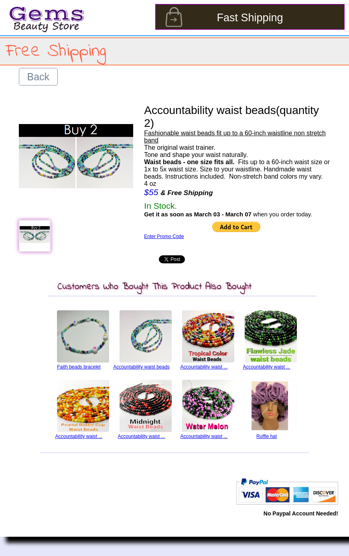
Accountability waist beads (141, 367)
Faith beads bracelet (79, 367)
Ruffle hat (266, 436)
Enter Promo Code (164, 236)
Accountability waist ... (203, 367)
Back (38, 76)
